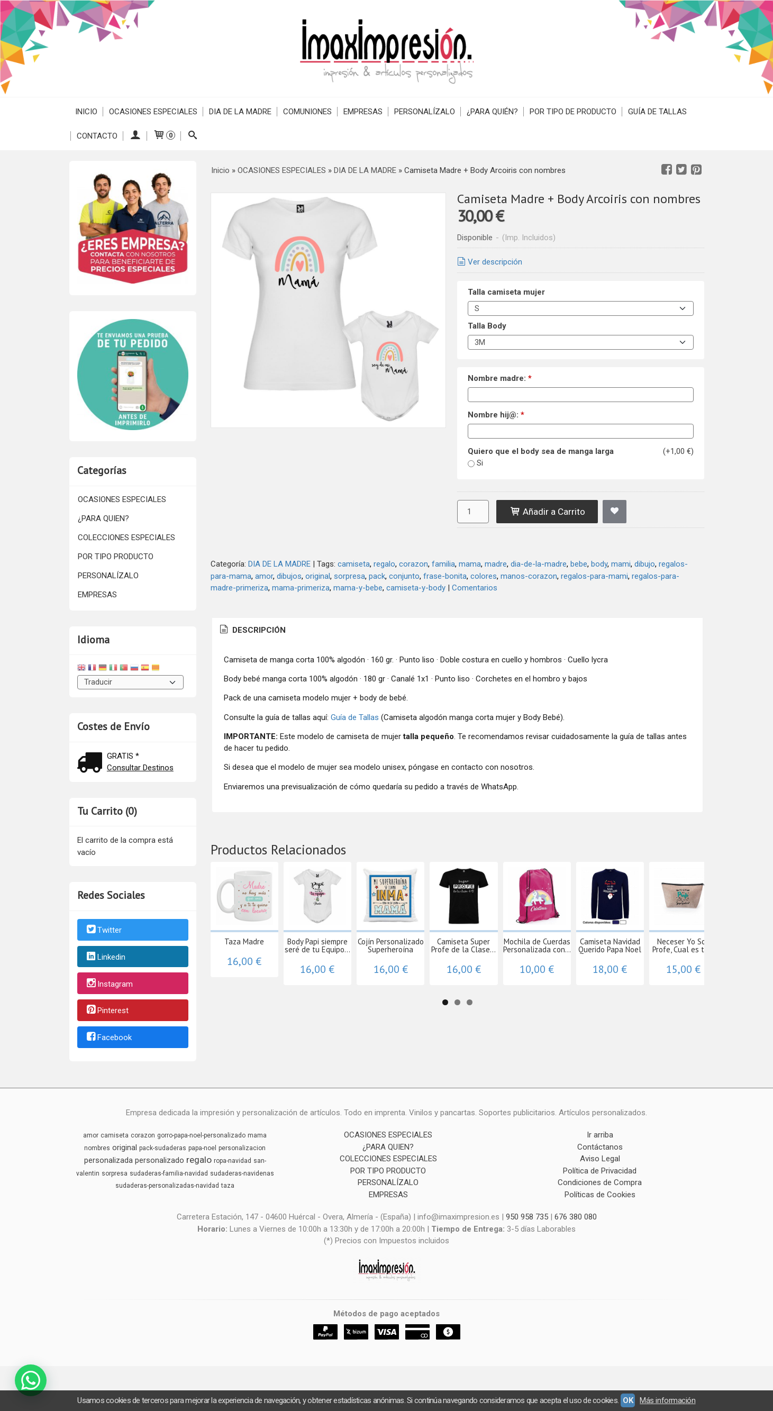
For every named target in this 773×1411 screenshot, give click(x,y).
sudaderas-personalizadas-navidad (167, 1195)
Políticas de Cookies (600, 1204)
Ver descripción (489, 262)
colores (483, 576)
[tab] (252, 630)
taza (227, 1195)
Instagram (109, 984)
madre (496, 564)
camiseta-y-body (415, 588)
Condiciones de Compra (600, 1192)
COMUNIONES (307, 111)
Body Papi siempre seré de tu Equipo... (382, 988)
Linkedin (105, 957)
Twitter (103, 930)
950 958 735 (527, 1227)
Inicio (86, 111)
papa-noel (202, 1158)
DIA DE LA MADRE (240, 111)
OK (628, 1400)
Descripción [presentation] (252, 630)
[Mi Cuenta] (135, 136)
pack (377, 576)
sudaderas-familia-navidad (169, 1183)
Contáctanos (600, 1157)
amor (264, 576)
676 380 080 (575, 1227)
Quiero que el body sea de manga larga (541, 451)
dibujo (644, 564)
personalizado (159, 1170)
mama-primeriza (301, 588)
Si (480, 463)
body (599, 564)
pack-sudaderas (162, 1158)
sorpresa (349, 576)
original (317, 576)
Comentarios (474, 588)
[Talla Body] (581, 342)
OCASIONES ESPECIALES (153, 111)
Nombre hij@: (496, 415)
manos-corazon (529, 576)
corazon (413, 564)
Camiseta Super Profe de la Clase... (615, 988)
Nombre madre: (500, 378)
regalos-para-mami (594, 576)
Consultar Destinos (140, 767)
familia (443, 564)
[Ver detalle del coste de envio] (92, 763)
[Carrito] (164, 136)
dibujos (289, 576)
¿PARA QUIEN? (103, 518)
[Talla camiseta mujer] (581, 308)
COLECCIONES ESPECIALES (126, 537)
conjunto (404, 576)
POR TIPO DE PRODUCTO (573, 111)
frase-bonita (445, 576)
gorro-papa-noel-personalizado (201, 1145)
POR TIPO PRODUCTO (115, 556)
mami (621, 564)
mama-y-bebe (358, 588)
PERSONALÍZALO (424, 111)
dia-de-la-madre (539, 564)
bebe (578, 564)
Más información (667, 1400)
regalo (384, 564)
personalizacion (242, 1158)
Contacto (97, 136)
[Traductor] (130, 682)
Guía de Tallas (657, 111)
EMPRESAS (363, 111)
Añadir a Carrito (547, 511)
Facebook (108, 1037)
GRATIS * (123, 756)
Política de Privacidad (599, 1181)
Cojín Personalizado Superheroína (499, 988)
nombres (97, 1158)
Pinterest (107, 1011)
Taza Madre (266, 984)
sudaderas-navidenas (242, 1183)
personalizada (108, 1170)
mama (470, 564)
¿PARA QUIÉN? (492, 111)
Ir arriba (600, 1145)
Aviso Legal (600, 1168)
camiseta (354, 564)
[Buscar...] (193, 136)
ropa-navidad (232, 1171)
